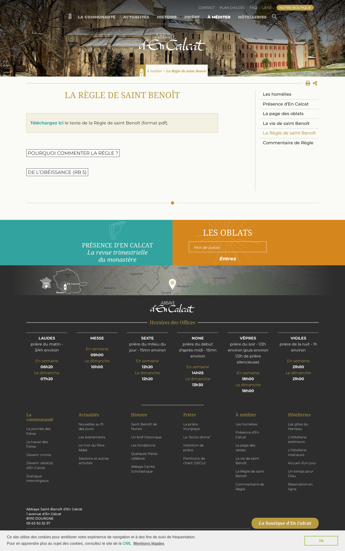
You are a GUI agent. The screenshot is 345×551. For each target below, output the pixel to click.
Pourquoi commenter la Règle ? (73, 153)
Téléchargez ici (46, 123)
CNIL (127, 543)
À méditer (154, 71)
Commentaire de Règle (288, 142)
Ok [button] (321, 541)
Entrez (227, 259)
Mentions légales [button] (148, 543)
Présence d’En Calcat (286, 104)
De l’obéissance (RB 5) (57, 172)
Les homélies (277, 94)
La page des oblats (283, 113)
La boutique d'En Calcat (285, 523)
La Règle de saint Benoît (186, 71)
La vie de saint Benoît (286, 123)
